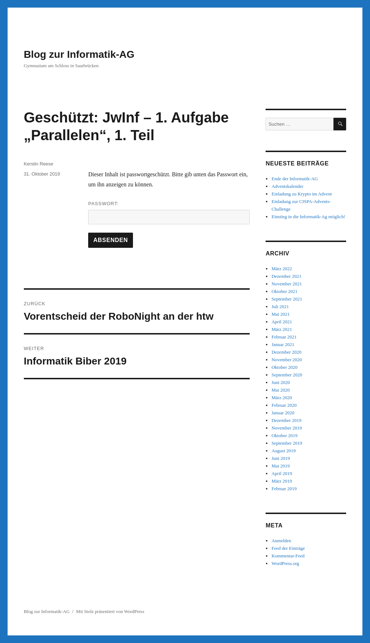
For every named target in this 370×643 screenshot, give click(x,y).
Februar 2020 (284, 405)
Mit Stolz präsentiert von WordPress (110, 611)
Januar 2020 (282, 412)
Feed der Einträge (288, 548)
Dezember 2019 (286, 420)
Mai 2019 (280, 466)
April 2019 (281, 473)
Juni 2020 (280, 382)
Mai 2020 (280, 390)
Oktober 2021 (284, 291)
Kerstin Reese (38, 164)
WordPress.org (285, 563)
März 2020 (281, 397)
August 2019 (283, 450)
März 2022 (281, 268)
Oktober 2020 (284, 367)
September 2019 (286, 443)
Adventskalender (287, 186)
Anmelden (281, 540)
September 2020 (286, 374)
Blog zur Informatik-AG (79, 54)
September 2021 (286, 299)
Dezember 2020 (286, 352)
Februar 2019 (284, 488)
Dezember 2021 (286, 276)
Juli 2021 (280, 306)
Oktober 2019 (284, 435)
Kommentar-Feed (287, 555)
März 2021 (281, 329)
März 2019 (281, 481)
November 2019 (286, 428)
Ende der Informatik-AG (294, 178)
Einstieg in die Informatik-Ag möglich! (308, 216)
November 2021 (286, 283)
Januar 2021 (282, 344)
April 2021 (281, 321)
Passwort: (168, 212)
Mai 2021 (280, 314)
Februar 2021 (284, 337)
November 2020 (286, 359)
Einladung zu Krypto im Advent (301, 194)
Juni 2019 (280, 458)
